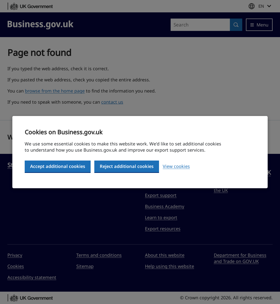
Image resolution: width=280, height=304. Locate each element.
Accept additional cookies (57, 166)
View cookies (176, 166)
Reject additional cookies (127, 166)
